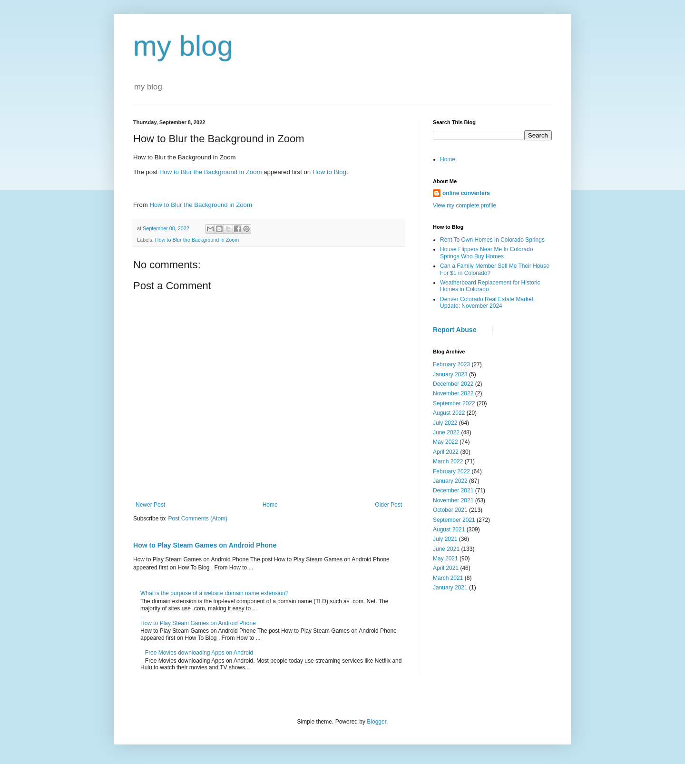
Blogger (376, 721)
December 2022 (453, 384)
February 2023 (451, 364)
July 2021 (445, 539)
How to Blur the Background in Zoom (210, 172)
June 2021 (446, 549)
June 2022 (446, 432)
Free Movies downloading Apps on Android (199, 652)
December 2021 (453, 490)
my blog (183, 46)
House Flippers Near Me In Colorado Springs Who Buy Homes (486, 252)
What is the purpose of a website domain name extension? (214, 593)
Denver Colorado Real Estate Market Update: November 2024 (486, 302)
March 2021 (448, 578)
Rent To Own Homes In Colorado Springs (492, 239)
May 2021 (445, 558)
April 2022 (446, 452)
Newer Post (150, 504)
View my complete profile (464, 205)
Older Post (388, 504)
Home (270, 504)
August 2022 (449, 413)
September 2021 (454, 520)
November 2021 (453, 500)
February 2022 (451, 471)
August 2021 (449, 529)
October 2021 (450, 510)
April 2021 (446, 568)
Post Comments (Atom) (197, 518)
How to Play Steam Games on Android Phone (204, 545)
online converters (466, 193)
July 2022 (445, 423)
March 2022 (448, 461)
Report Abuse (454, 329)
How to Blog (329, 172)
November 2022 (453, 393)
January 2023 (450, 374)
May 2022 (445, 442)
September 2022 (454, 403)
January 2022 (450, 481)
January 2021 (450, 587)
